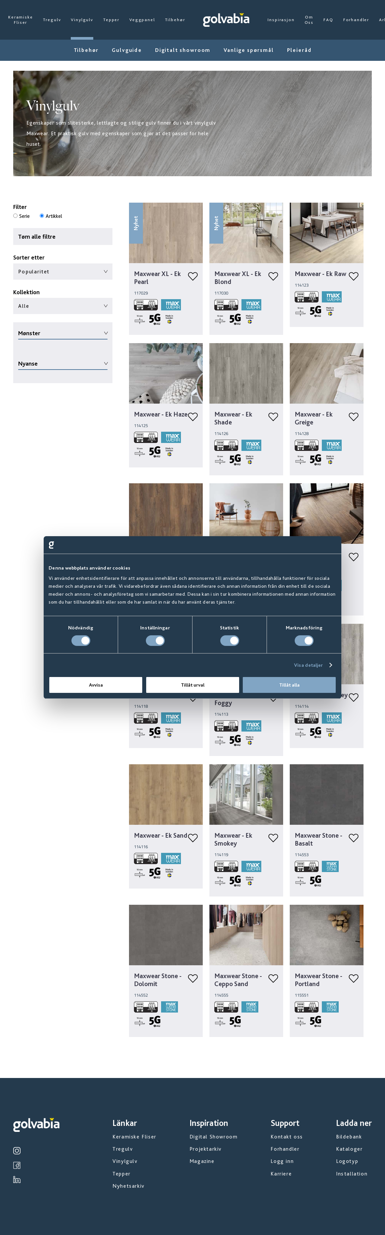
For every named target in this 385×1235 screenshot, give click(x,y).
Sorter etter (29, 257)
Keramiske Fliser (20, 20)
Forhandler (356, 19)
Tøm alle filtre (37, 236)
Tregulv (52, 19)
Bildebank (349, 1137)
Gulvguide (127, 50)
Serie (24, 216)
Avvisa (96, 685)
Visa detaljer (308, 665)
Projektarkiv (206, 1149)
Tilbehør (175, 19)
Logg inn (282, 1161)
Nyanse (28, 363)
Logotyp (347, 1161)
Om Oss (309, 20)
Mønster (29, 333)
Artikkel (54, 216)
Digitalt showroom (182, 50)
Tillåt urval (192, 685)
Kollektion (26, 292)
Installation (351, 1174)
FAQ (328, 19)
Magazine (202, 1161)
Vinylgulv (82, 19)
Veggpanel (142, 19)
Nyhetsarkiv (128, 1186)
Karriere (281, 1174)
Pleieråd (299, 50)
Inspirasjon (281, 19)
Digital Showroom (214, 1137)
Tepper (111, 19)
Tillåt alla (289, 685)
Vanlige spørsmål (249, 50)
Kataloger (349, 1149)
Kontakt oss (287, 1137)
